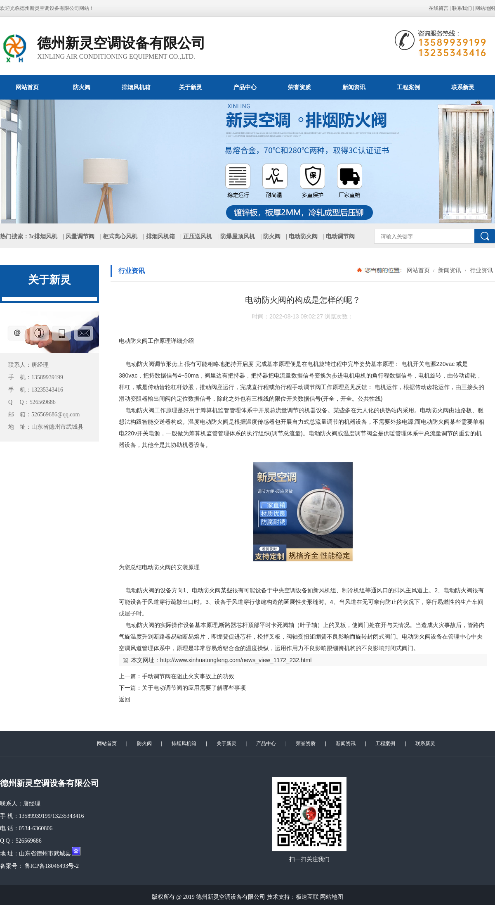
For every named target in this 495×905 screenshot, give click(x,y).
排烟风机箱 (136, 87)
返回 (124, 699)
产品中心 (245, 87)
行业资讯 (480, 270)
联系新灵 (462, 87)
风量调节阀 (80, 236)
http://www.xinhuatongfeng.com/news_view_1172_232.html (235, 660)
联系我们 (462, 8)
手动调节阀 (306, 387)
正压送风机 (197, 236)
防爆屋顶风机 (237, 236)
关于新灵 (190, 87)
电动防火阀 (303, 236)
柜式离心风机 (120, 236)
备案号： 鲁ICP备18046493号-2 (39, 866)
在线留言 (438, 8)
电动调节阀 (340, 236)
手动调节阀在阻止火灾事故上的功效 (188, 676)
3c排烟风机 (43, 236)
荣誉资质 (299, 87)
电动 (124, 340)
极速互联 (307, 897)
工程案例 (408, 87)
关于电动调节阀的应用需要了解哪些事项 (194, 687)
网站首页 (27, 87)
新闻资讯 (353, 87)
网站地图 (485, 8)
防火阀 (81, 87)
